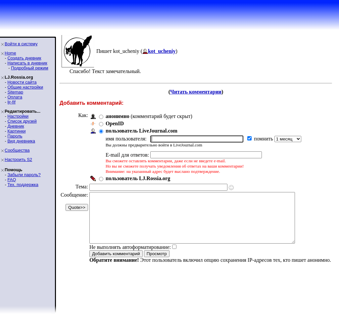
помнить (264, 138)
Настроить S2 (18, 159)
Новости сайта (21, 82)
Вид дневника (21, 140)
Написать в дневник (27, 62)
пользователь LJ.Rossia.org (138, 178)
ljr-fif (11, 101)
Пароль (14, 136)
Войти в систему (21, 43)
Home (10, 53)
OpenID (115, 123)
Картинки (16, 131)
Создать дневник (24, 58)
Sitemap (15, 92)
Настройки (17, 116)
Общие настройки (25, 87)
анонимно (117, 116)
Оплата (14, 97)
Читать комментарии (195, 92)
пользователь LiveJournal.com (141, 131)
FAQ (11, 179)
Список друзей (21, 121)
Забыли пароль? (23, 174)
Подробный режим (29, 67)
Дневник (15, 126)
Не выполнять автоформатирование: (130, 257)
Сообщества (17, 150)
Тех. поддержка (22, 184)
